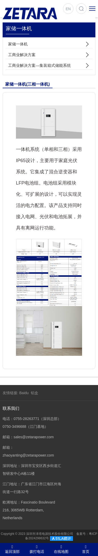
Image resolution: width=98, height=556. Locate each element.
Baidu (24, 393)
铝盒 (34, 393)
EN (68, 9)
